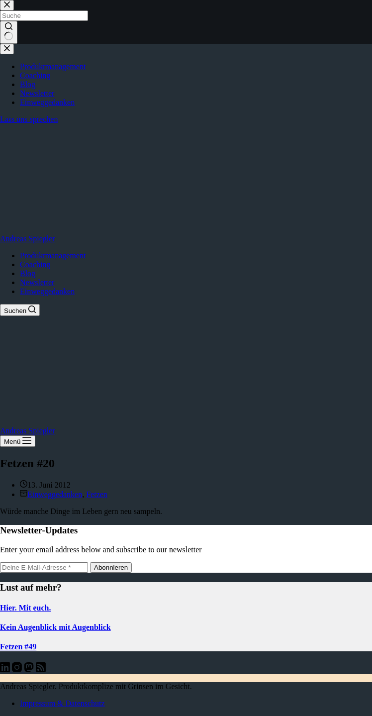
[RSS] (41, 669)
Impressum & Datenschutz (62, 703)
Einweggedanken (47, 291)
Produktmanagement (53, 255)
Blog (27, 273)
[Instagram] (18, 669)
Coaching (35, 264)
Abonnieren (111, 567)
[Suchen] (20, 310)
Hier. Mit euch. (25, 608)
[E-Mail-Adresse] (44, 567)
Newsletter (37, 282)
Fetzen (96, 494)
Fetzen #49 (18, 646)
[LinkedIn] (6, 669)
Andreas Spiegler (27, 238)
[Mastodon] (30, 669)
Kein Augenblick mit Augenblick (55, 627)
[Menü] (17, 441)
